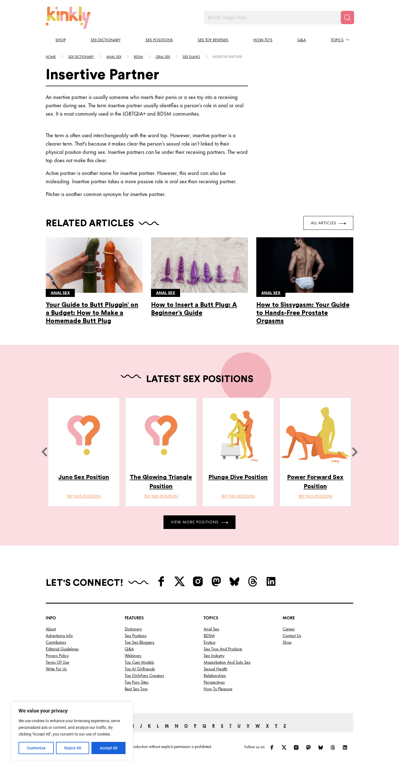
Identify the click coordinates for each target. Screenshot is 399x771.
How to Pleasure (218, 689)
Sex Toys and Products (223, 649)
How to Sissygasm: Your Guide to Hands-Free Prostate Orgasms (302, 313)
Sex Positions (159, 40)
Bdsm (138, 56)
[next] (355, 452)
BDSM (209, 635)
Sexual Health (215, 669)
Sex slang (191, 56)
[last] (44, 452)
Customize (36, 748)
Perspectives (214, 682)
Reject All (72, 748)
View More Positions (199, 522)
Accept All (108, 748)
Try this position (84, 496)
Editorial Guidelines (62, 649)
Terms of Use (57, 662)
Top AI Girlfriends (140, 669)
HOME (51, 56)
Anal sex (113, 56)
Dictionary (133, 629)
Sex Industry (214, 655)
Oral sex (162, 56)
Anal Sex (211, 629)
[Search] (347, 17)
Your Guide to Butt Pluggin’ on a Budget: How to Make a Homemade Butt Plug (92, 313)
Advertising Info (59, 635)
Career (289, 629)
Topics (337, 40)
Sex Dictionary (106, 40)
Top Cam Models (139, 662)
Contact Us (292, 635)
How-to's (262, 40)
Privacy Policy (57, 655)
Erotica (209, 642)
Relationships (215, 675)
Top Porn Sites (137, 682)
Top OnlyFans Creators (144, 675)
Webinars (133, 655)
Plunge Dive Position (238, 477)
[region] (72, 731)
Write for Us (56, 669)
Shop (60, 40)
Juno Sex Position (83, 477)
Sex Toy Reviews (213, 40)
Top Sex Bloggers (139, 642)
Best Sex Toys (136, 689)
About (51, 629)
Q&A (301, 40)
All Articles (328, 223)
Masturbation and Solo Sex (227, 662)
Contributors (56, 642)
